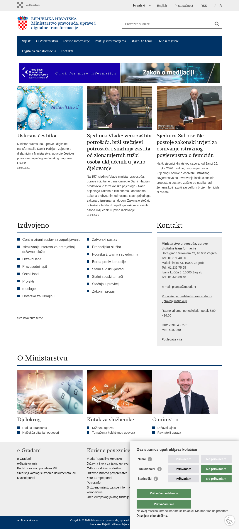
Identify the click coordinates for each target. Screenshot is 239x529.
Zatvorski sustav (104, 239)
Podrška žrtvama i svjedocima (115, 254)
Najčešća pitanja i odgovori (40, 432)
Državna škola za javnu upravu (108, 463)
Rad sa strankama (34, 428)
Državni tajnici (167, 428)
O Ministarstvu (47, 41)
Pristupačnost (184, 5)
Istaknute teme (142, 41)
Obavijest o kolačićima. (152, 515)
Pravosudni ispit (34, 266)
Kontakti (67, 51)
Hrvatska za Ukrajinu (38, 296)
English (162, 5)
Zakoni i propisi (104, 291)
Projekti (28, 281)
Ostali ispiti (30, 274)
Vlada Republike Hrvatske (104, 458)
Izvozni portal (26, 478)
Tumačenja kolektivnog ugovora (113, 432)
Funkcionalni (146, 477)
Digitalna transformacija (39, 51)
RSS (204, 5)
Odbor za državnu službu (104, 468)
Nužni (142, 468)
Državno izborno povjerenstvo (107, 473)
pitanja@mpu (181, 286)
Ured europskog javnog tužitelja (108, 497)
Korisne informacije (76, 41)
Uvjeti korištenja (111, 524)
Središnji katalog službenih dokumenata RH (46, 473)
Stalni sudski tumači (107, 276)
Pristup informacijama (110, 41)
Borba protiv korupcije (109, 262)
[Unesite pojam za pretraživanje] (167, 23)
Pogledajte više (172, 339)
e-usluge (29, 289)
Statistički (144, 487)
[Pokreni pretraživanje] (217, 23)
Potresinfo (94, 482)
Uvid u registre (168, 41)
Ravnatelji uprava (169, 432)
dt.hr (193, 286)
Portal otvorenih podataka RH (37, 468)
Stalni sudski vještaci (108, 269)
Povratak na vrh (30, 520)
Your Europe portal (99, 478)
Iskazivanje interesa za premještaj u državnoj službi (50, 249)
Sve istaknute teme (30, 318)
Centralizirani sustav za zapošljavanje (51, 239)
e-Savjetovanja (27, 463)
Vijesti (26, 41)
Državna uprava (103, 428)
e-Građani (24, 458)
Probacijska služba (106, 247)
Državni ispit (31, 259)
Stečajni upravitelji (106, 284)
